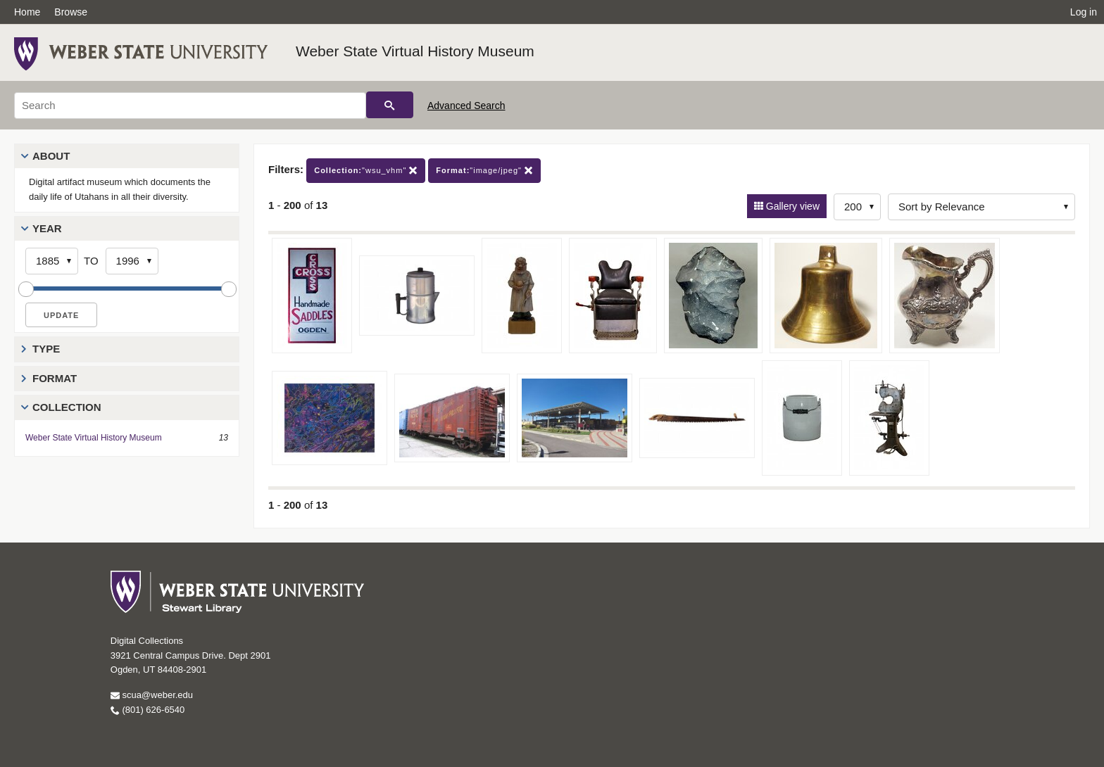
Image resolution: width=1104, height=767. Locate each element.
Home (27, 12)
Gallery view (791, 206)
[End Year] (132, 261)
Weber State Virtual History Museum (415, 51)
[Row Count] (857, 207)
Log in (1083, 12)
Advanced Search (466, 105)
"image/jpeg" (484, 170)
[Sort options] (981, 207)
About (51, 156)
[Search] (190, 105)
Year (47, 228)
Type (46, 349)
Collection (66, 407)
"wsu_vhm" (366, 170)
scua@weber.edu (152, 695)
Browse (70, 12)
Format (54, 378)
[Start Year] (51, 261)
